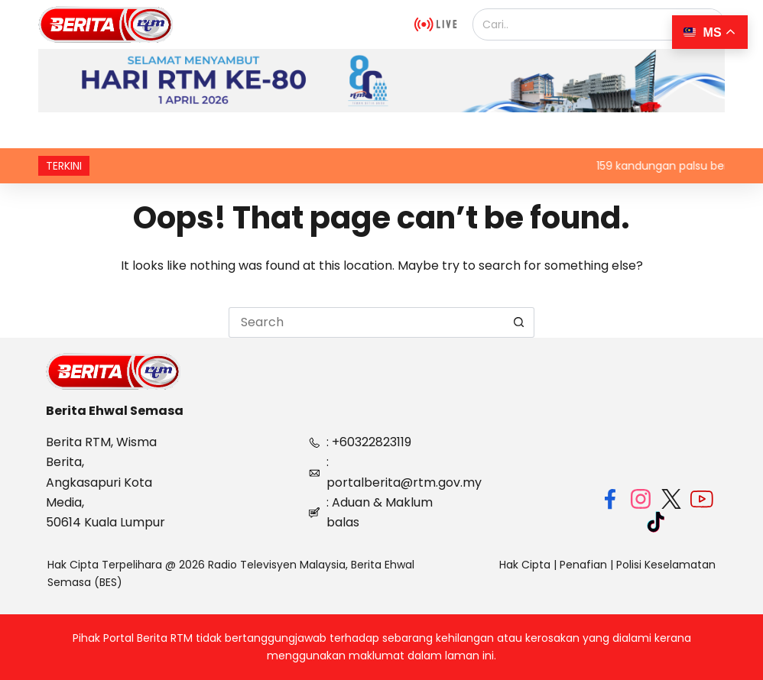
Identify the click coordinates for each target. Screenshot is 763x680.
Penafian (583, 564)
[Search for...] (366, 322)
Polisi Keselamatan (666, 564)
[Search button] (519, 322)
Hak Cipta (524, 564)
